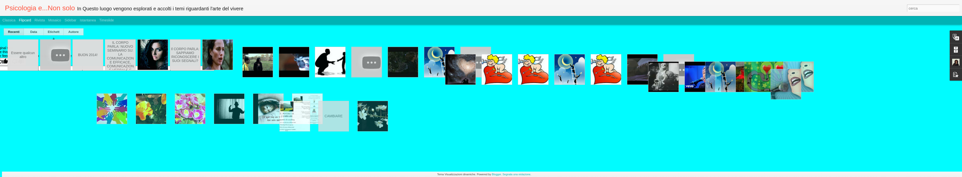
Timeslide (106, 20)
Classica (8, 20)
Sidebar (70, 20)
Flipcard (25, 20)
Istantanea (88, 20)
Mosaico (54, 20)
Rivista (39, 20)
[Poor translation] (18, 62)
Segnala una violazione (516, 174)
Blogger (496, 174)
